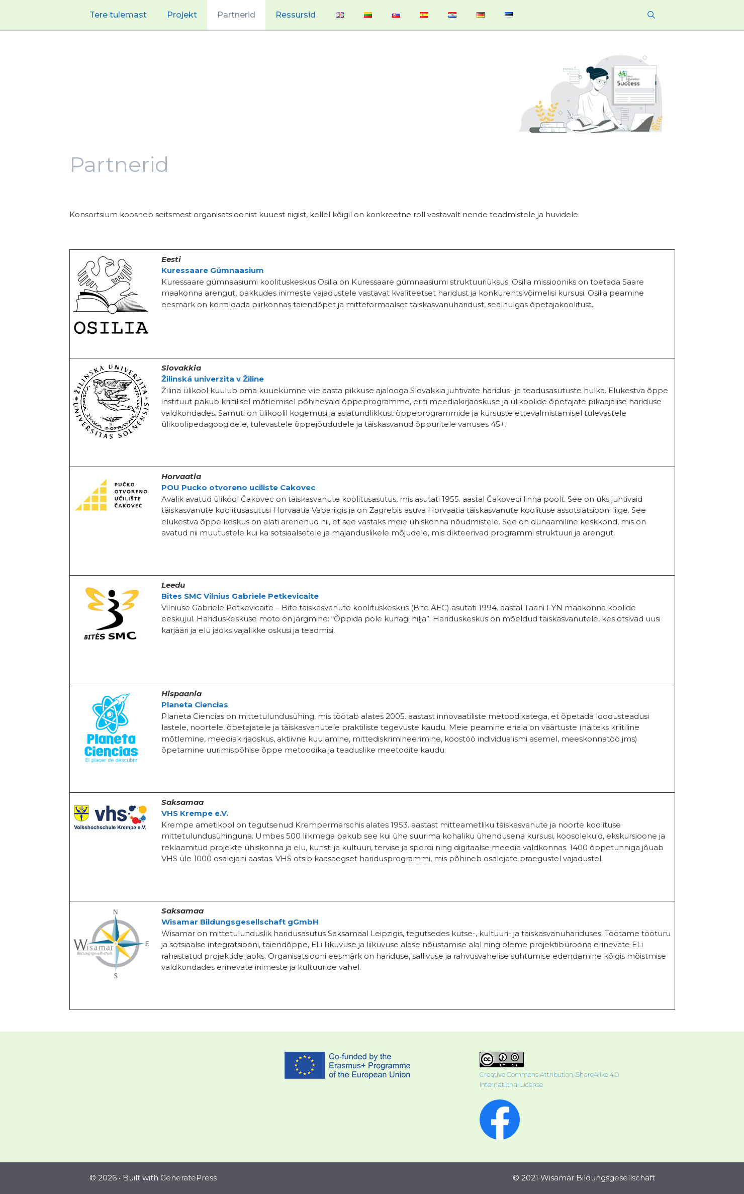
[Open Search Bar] (651, 15)
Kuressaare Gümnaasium (212, 270)
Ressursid (295, 15)
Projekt (182, 15)
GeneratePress (188, 1177)
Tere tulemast (118, 15)
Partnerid (236, 15)
